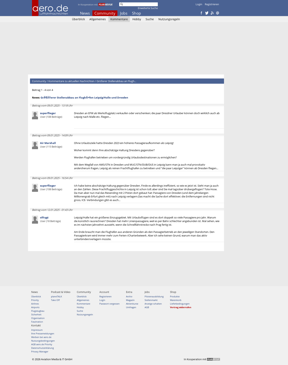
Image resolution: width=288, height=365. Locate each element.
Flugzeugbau (37, 310)
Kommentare (119, 19)
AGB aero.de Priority (41, 344)
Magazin (130, 300)
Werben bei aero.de (41, 337)
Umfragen (131, 307)
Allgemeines (97, 19)
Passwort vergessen (109, 303)
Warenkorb (175, 300)
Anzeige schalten (153, 303)
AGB (147, 307)
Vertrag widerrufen (180, 307)
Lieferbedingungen (180, 303)
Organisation (38, 318)
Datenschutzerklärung (42, 347)
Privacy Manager (39, 351)
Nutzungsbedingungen (43, 340)
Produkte (175, 296)
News (85, 13)
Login (199, 4)
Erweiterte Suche (148, 8)
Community (104, 13)
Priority (35, 300)
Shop (136, 13)
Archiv (129, 296)
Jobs (123, 13)
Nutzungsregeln (169, 19)
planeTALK (56, 296)
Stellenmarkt (151, 300)
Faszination (37, 321)
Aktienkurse (132, 303)
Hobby (136, 19)
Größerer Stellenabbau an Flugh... (116, 81)
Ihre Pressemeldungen (42, 333)
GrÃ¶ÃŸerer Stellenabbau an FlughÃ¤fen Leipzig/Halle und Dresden (84, 97)
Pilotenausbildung (154, 296)
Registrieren (212, 4)
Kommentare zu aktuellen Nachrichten (71, 81)
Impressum (37, 329)
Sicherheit (36, 314)
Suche (150, 19)
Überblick (78, 19)
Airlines (35, 303)
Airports (35, 307)
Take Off (55, 300)
